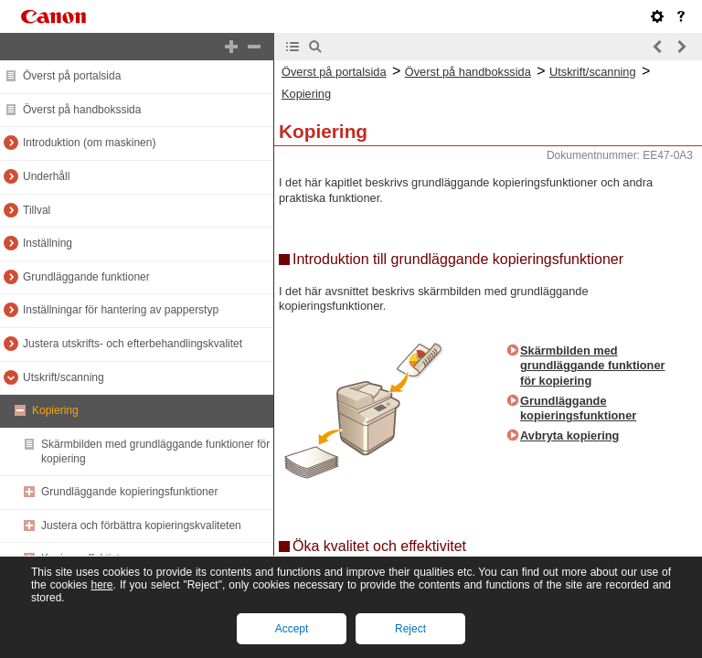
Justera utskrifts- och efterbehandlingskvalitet (132, 343)
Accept (292, 628)
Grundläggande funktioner (86, 277)
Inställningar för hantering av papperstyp (120, 309)
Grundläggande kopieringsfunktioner (129, 491)
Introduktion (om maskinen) (89, 142)
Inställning (47, 243)
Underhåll (46, 176)
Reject (410, 628)
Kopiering (55, 410)
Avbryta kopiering (569, 435)
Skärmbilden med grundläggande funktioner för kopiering (592, 365)
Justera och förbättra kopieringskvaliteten (141, 525)
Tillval (36, 210)
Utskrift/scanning (63, 377)
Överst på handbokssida (82, 109)
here (101, 584)
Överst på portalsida (72, 75)
